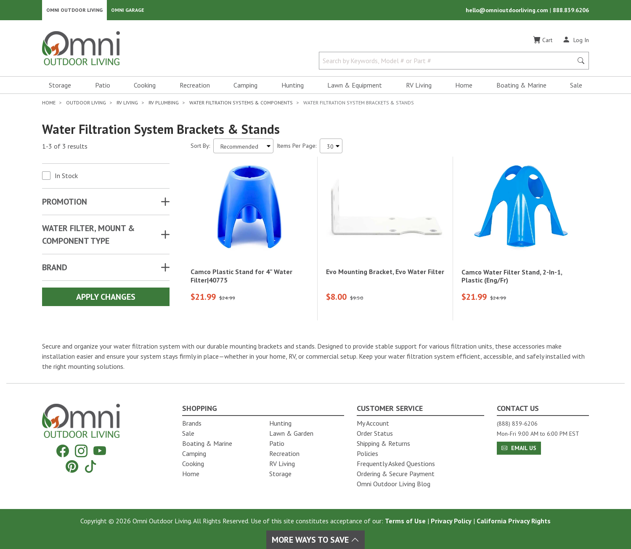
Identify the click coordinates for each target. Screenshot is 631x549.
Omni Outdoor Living (74, 11)
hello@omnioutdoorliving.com (508, 11)
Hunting (292, 87)
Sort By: (200, 147)
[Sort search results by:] (243, 147)
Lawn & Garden (291, 433)
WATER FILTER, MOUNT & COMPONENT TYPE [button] (88, 236)
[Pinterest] (72, 466)
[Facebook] (62, 451)
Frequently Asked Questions (396, 463)
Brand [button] (54, 269)
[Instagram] (81, 451)
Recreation (195, 87)
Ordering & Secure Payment (396, 473)
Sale (576, 87)
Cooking (145, 87)
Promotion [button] (64, 203)
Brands (191, 423)
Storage (60, 87)
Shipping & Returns (383, 443)
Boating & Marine (521, 87)
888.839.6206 (571, 11)
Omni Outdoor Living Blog (393, 484)
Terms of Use (405, 521)
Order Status (375, 433)
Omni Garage (127, 11)
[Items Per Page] (331, 147)
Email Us (518, 448)
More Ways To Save (315, 539)
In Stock (66, 177)
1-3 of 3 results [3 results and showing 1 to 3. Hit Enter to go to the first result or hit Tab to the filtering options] (64, 148)
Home (463, 87)
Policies (367, 453)
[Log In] (575, 41)
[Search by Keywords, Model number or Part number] (448, 62)
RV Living (419, 87)
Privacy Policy (451, 521)
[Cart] (542, 41)
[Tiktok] (90, 466)
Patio (102, 87)
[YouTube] (99, 451)
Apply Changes (105, 298)
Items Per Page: (296, 147)
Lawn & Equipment (354, 87)
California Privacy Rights (514, 521)
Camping (245, 87)
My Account (373, 423)
